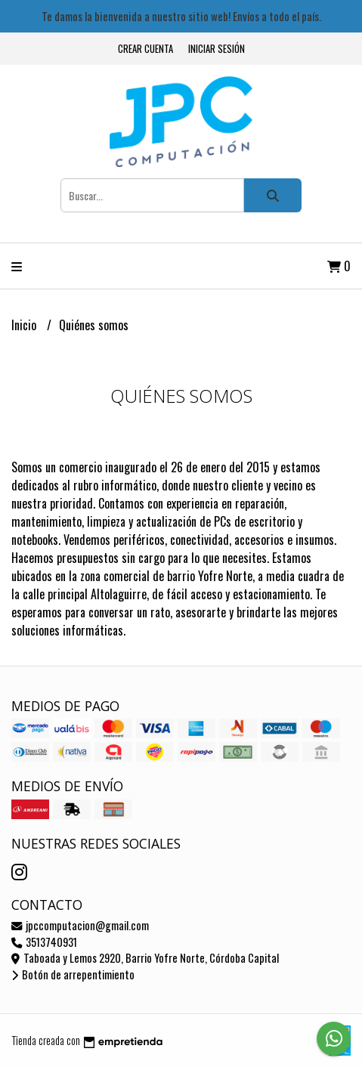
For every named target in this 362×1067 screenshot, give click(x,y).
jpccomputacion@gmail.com (80, 925)
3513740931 (44, 942)
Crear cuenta (145, 49)
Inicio (25, 325)
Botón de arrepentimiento (73, 974)
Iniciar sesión (216, 49)
